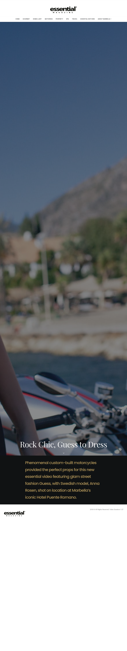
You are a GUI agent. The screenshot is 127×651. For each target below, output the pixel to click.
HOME (18, 19)
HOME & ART (37, 19)
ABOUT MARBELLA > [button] (104, 19)
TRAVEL (74, 19)
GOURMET (26, 19)
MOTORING (49, 19)
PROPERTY (59, 19)
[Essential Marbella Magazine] (63, 8)
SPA (67, 19)
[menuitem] (18, 19)
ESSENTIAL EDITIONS (87, 19)
